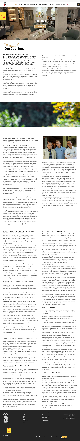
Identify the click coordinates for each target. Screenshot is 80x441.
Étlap (24, 417)
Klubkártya (44, 419)
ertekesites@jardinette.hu (70, 418)
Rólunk (24, 416)
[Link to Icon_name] (76, 4)
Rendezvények (25, 420)
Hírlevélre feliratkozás (46, 420)
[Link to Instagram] (74, 4)
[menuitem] (16, 4)
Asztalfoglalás (70, 0)
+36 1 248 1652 (8, 0)
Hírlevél (75, 0)
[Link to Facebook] (72, 4)
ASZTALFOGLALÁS (40, 26)
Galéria (24, 422)
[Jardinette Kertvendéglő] (7, 4)
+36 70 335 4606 (70, 417)
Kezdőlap (24, 414)
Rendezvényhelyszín (46, 416)
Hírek (24, 419)
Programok (44, 414)
